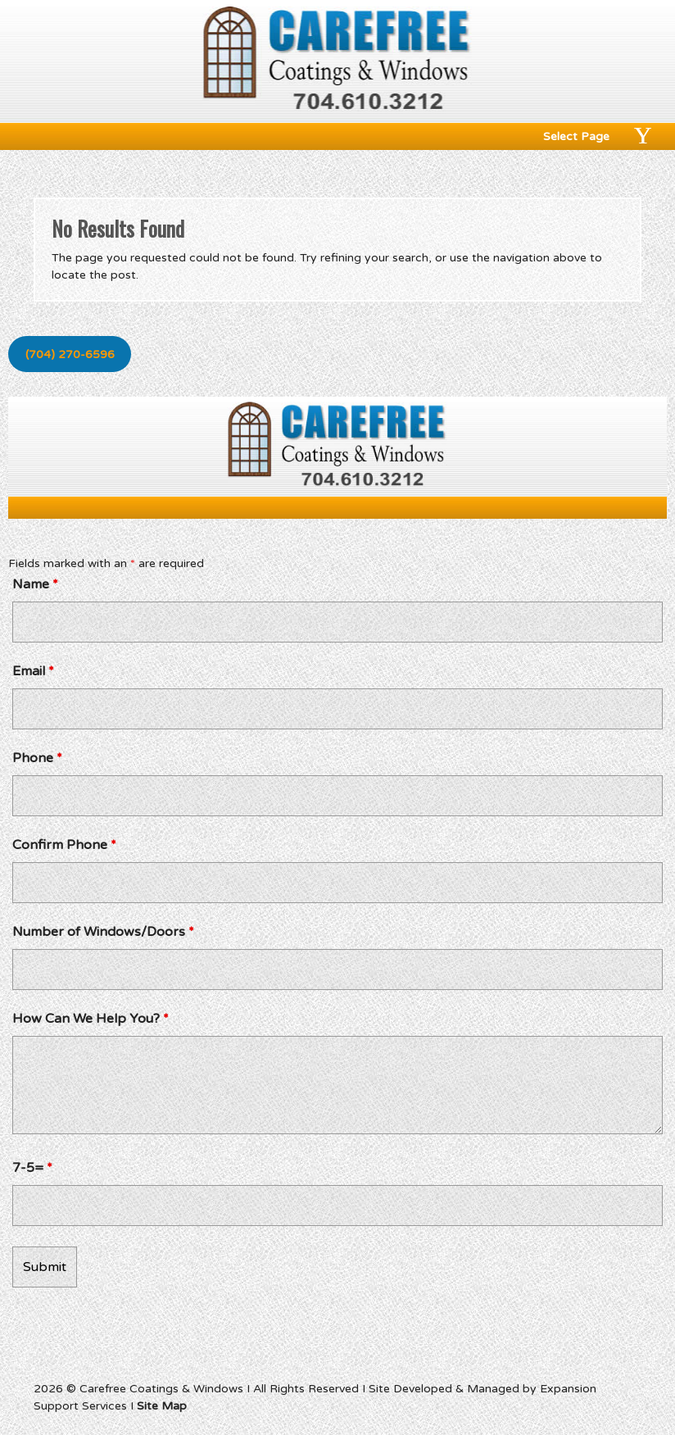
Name (35, 584)
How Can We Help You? (90, 1018)
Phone (37, 758)
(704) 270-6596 (70, 354)
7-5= (32, 1168)
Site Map (162, 1406)
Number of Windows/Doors (103, 932)
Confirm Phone (64, 845)
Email (33, 671)
